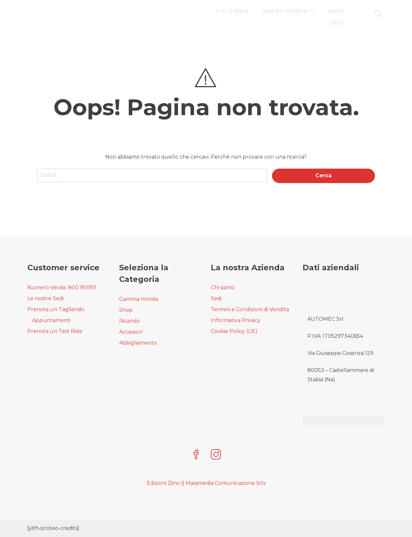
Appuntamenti (51, 320)
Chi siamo (232, 11)
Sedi (338, 23)
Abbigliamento (138, 343)
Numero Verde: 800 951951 (61, 287)
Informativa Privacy (235, 320)
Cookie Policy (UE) (234, 331)
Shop (336, 11)
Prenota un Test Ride (54, 331)
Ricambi (129, 321)
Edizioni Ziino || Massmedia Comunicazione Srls (206, 483)
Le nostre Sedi (45, 298)
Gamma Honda (285, 11)
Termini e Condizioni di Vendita (250, 309)
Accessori (131, 332)
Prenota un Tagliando (55, 309)
